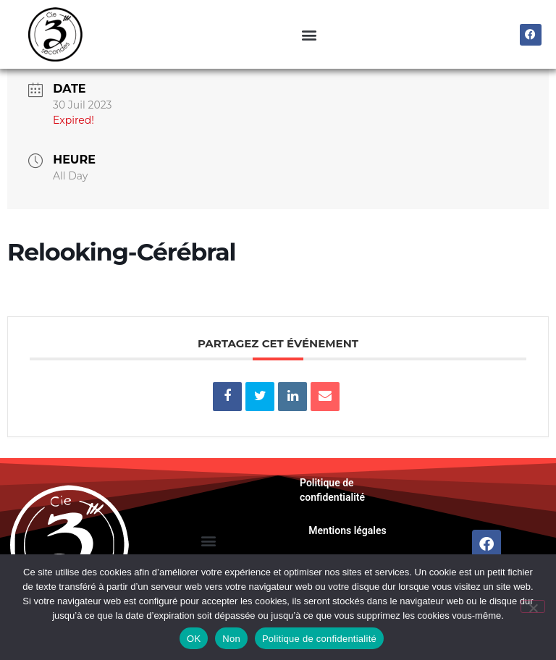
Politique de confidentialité (332, 520)
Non (231, 638)
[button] (309, 34)
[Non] (533, 606)
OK (194, 638)
